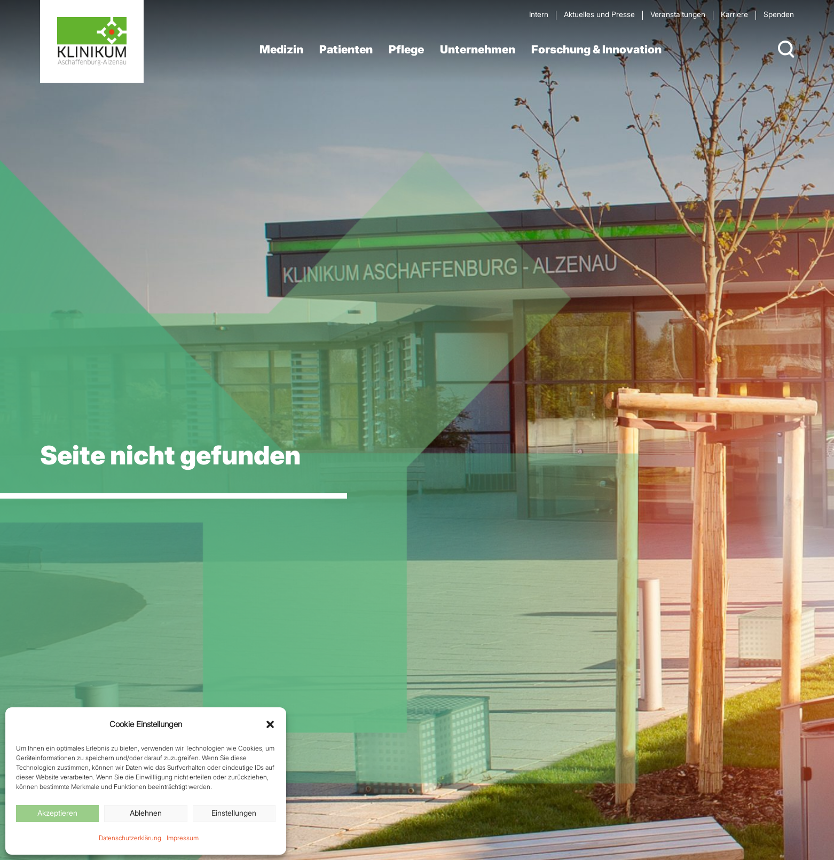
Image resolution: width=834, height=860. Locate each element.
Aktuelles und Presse (599, 14)
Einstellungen (233, 812)
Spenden (779, 14)
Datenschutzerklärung (130, 838)
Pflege (406, 49)
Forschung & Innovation (596, 49)
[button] (270, 724)
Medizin (281, 49)
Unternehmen (477, 49)
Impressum (183, 838)
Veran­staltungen (677, 14)
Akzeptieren (57, 812)
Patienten (346, 49)
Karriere (734, 14)
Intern (538, 14)
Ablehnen (146, 812)
